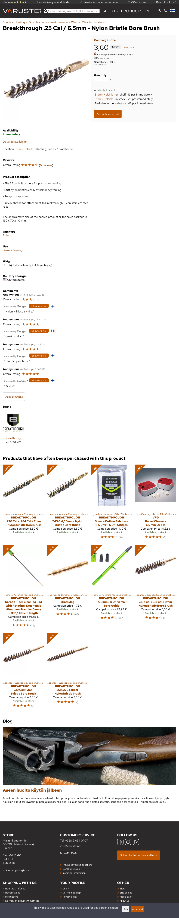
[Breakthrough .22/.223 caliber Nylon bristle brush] (67, 672)
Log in (66, 888)
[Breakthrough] (13, 430)
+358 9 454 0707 (76, 840)
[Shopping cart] (166, 11)
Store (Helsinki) (105, 94)
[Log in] (159, 11)
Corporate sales (71, 868)
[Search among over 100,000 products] (72, 11)
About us (124, 900)
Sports (110, 11)
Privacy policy (70, 896)
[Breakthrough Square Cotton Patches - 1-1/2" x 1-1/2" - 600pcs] (111, 503)
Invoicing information (74, 872)
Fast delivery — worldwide (53, 2)
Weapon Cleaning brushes (88, 22)
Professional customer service (99, 2)
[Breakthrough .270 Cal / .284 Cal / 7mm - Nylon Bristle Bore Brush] (23, 503)
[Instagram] (128, 842)
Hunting (21, 22)
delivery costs (128, 47)
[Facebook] (120, 842)
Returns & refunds (15, 888)
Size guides (126, 892)
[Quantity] (101, 79)
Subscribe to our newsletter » (138, 855)
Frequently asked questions (77, 864)
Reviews (15, 2)
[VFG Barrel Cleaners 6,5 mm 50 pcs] (155, 503)
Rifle (6, 235)
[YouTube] (136, 842)
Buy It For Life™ (166, 2)
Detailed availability (15, 141)
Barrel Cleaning (13, 250)
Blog (122, 888)
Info (150, 11)
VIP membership (72, 892)
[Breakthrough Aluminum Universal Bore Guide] (111, 587)
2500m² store (137, 2)
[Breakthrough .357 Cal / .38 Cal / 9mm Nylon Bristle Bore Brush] (155, 587)
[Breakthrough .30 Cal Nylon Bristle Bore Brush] (23, 672)
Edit (126, 909)
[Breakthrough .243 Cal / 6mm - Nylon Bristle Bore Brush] (67, 503)
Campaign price (105, 40)
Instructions (11, 896)
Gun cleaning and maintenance (49, 22)
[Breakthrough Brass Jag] (67, 587)
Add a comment (14, 396)
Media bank (126, 896)
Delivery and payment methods (22, 900)
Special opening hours (17, 870)
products (132, 11)
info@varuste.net (70, 846)
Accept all (137, 909)
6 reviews (46, 165)
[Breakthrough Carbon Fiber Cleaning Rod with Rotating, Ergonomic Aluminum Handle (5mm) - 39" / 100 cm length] (23, 587)
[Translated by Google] (15, 306)
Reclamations (12, 892)
